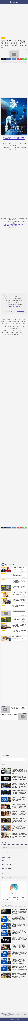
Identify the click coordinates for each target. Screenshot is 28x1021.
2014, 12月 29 (20, 311)
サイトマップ (6, 861)
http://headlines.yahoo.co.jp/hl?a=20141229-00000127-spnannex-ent (14, 225)
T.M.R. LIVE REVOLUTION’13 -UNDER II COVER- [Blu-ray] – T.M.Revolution (14, 138)
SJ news (14, 2)
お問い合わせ (6, 857)
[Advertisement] (14, 19)
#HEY (7, 304)
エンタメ (8, 1013)
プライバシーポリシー (8, 864)
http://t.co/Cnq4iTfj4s (14, 306)
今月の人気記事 (7, 868)
